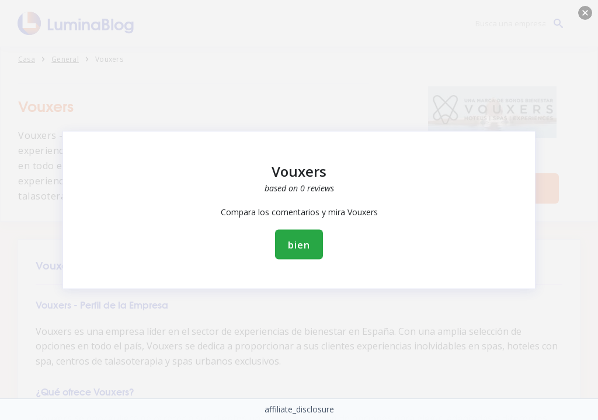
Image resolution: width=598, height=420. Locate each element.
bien (299, 244)
